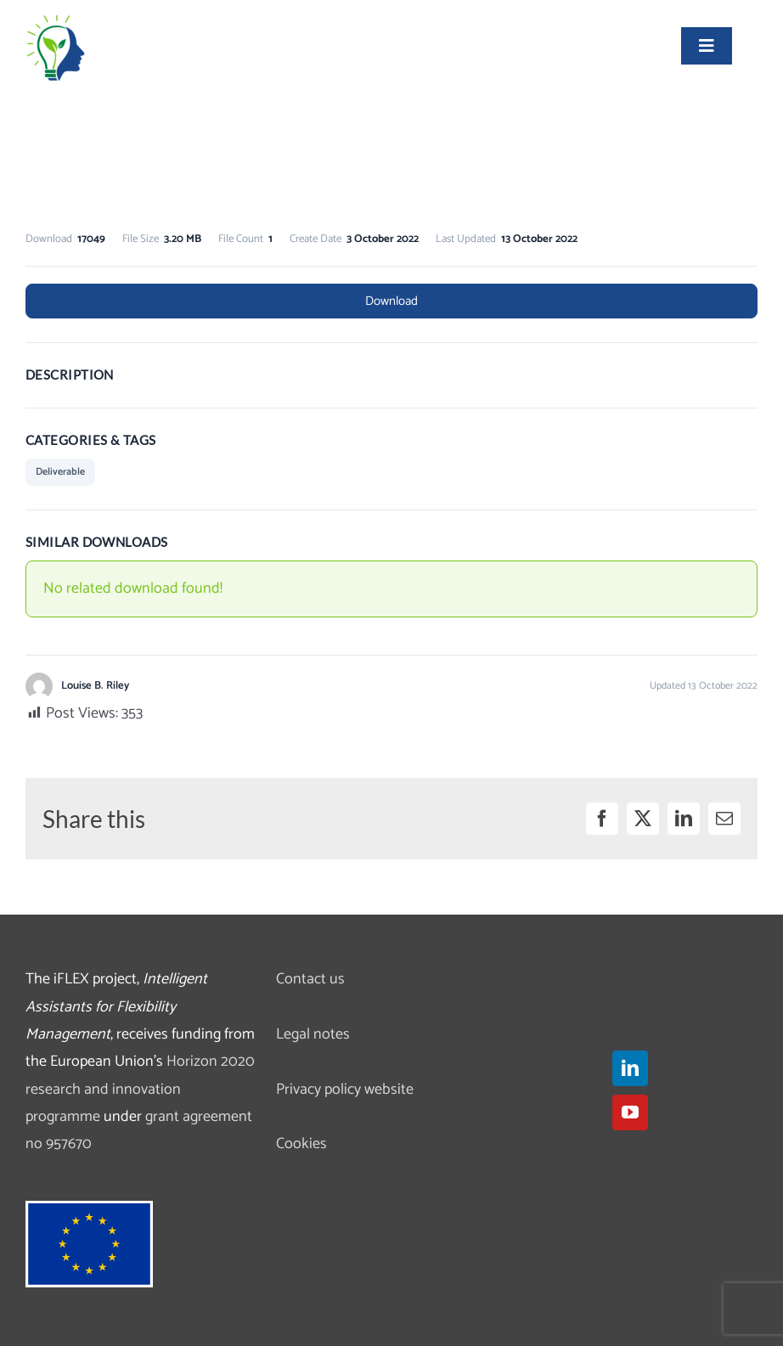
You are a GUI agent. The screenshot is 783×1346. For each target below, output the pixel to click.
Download (391, 301)
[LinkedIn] (630, 1068)
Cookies (301, 1144)
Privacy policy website (345, 1089)
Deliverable (60, 472)
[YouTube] (630, 1112)
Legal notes (313, 1034)
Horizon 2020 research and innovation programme (140, 1089)
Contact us (310, 979)
